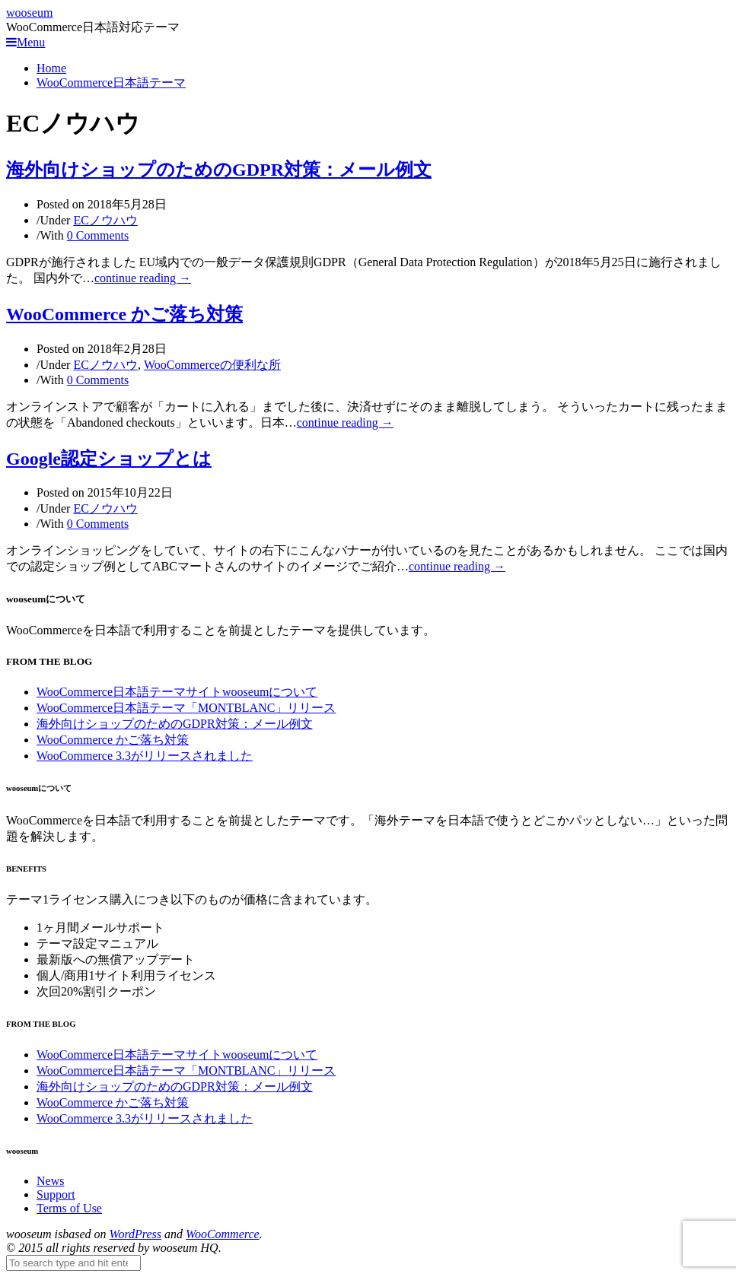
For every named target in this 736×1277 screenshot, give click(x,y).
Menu (25, 42)
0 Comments (98, 235)
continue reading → (142, 278)
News (50, 1180)
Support (56, 1194)
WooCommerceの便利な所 (212, 364)
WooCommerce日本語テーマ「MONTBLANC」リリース (186, 707)
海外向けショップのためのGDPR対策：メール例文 (219, 169)
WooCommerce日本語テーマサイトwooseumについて (177, 691)
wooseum (29, 12)
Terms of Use (69, 1208)
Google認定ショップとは (109, 459)
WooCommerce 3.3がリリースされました (145, 755)
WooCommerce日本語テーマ (111, 82)
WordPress (135, 1234)
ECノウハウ (105, 220)
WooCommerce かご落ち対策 (124, 314)
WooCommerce (223, 1234)
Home (51, 68)
